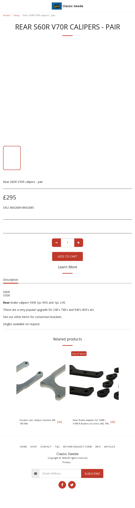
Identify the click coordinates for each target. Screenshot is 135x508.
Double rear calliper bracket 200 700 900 (37, 421)
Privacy (66, 462)
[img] (40, 382)
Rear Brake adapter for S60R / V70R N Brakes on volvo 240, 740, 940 (91, 421)
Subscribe (92, 474)
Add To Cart (67, 256)
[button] (4, 6)
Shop (16, 15)
